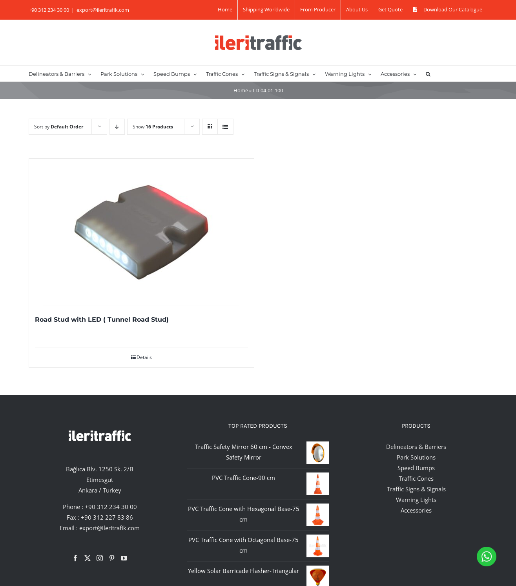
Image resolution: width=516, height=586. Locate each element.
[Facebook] (75, 558)
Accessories (416, 510)
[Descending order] (117, 127)
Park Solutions (416, 457)
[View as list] (225, 126)
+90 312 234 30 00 (111, 507)
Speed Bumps (416, 468)
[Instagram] (100, 558)
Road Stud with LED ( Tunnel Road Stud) (102, 319)
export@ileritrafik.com (103, 9)
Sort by (58, 126)
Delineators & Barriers (416, 446)
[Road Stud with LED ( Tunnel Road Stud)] (141, 232)
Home (240, 90)
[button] (428, 73)
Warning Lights (416, 500)
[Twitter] (87, 558)
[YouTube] (124, 558)
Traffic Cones (416, 478)
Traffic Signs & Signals (416, 489)
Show (153, 126)
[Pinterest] (112, 558)
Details (144, 357)
